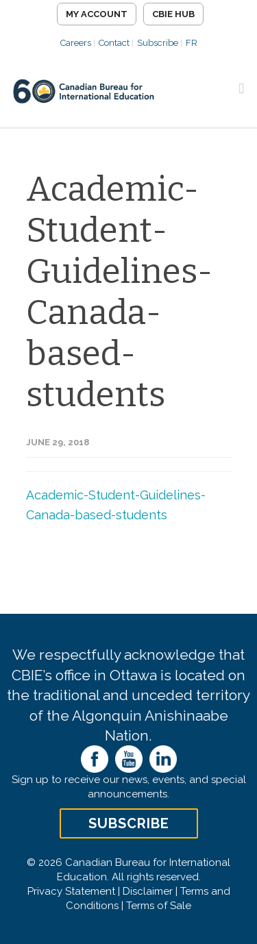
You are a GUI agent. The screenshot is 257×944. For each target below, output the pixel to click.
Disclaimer (148, 891)
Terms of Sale (158, 905)
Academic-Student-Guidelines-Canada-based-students (119, 292)
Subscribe (157, 43)
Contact (114, 43)
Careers (75, 43)
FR (191, 43)
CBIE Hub (173, 14)
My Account (96, 14)
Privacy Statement (71, 891)
